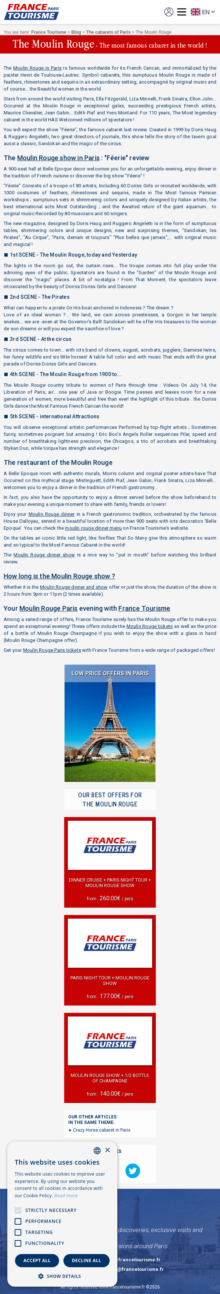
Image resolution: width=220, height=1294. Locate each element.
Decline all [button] (86, 1260)
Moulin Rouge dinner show (44, 555)
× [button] (107, 1150)
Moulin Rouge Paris (48, 608)
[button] (62, 1275)
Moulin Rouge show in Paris (58, 158)
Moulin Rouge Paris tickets (52, 650)
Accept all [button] (37, 1260)
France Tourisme (144, 608)
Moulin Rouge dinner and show (74, 587)
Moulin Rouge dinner (52, 514)
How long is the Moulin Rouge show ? (59, 576)
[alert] (62, 1214)
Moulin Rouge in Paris (37, 68)
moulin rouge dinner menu (93, 528)
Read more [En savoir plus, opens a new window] (66, 1195)
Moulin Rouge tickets (149, 626)
